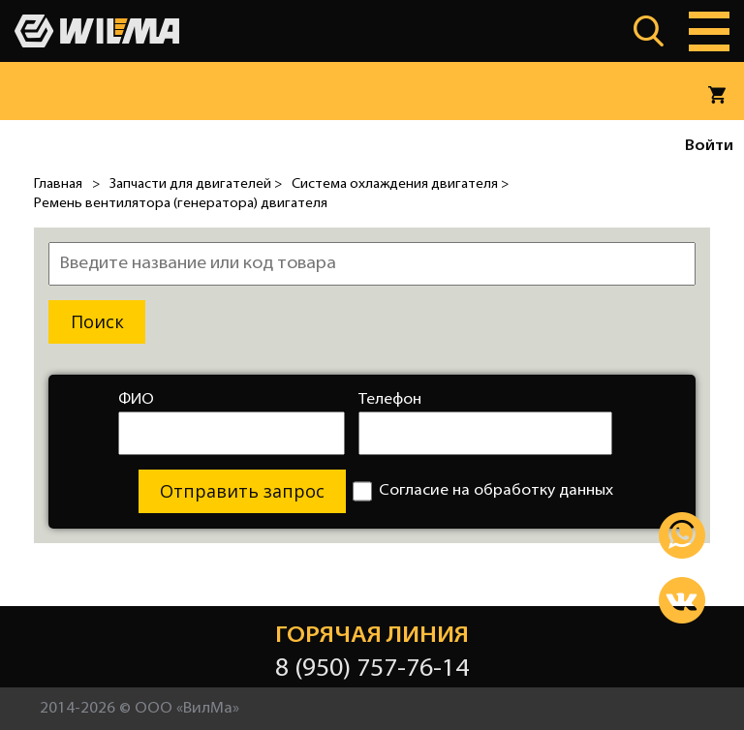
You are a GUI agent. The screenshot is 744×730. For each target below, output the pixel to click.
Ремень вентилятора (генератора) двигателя (180, 204)
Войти (709, 146)
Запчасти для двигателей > (195, 184)
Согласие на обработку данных (483, 491)
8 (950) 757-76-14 (372, 669)
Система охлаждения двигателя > (400, 184)
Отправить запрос (242, 490)
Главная (58, 184)
